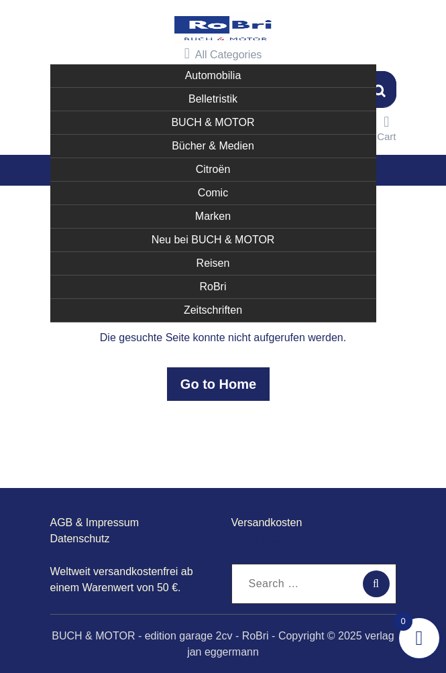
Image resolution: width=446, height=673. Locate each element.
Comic (213, 191)
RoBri (212, 285)
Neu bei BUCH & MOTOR (213, 238)
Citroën (213, 168)
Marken (213, 215)
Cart (386, 127)
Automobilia (213, 74)
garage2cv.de (263, 538)
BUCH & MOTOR (212, 121)
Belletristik (212, 97)
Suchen (379, 88)
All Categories (223, 53)
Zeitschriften (213, 308)
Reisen (213, 261)
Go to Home (218, 383)
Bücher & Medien (213, 144)
